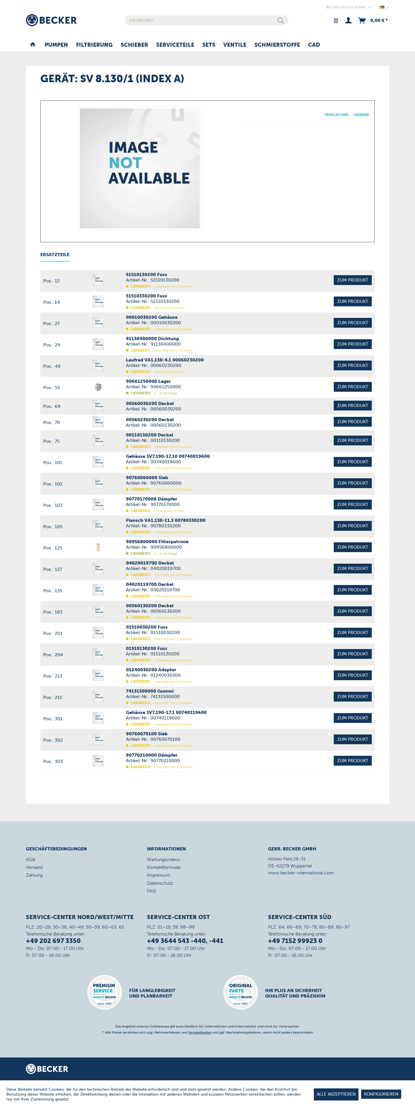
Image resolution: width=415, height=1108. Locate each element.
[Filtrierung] (94, 45)
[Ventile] (234, 45)
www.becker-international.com (301, 872)
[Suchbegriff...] (206, 20)
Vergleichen (336, 115)
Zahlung (34, 875)
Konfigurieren (381, 1094)
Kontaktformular (164, 867)
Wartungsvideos (163, 859)
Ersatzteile (54, 254)
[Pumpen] (56, 45)
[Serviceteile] (175, 45)
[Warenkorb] (372, 20)
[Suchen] (280, 20)
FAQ (151, 891)
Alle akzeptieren (336, 1094)
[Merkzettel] (336, 20)
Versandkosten (200, 1032)
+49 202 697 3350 (53, 941)
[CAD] (314, 45)
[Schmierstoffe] (277, 45)
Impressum (158, 875)
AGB (30, 859)
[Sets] (208, 45)
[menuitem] (206, 20)
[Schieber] (134, 45)
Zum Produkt (352, 280)
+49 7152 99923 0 (295, 941)
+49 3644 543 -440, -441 (185, 941)
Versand (34, 867)
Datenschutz (160, 883)
